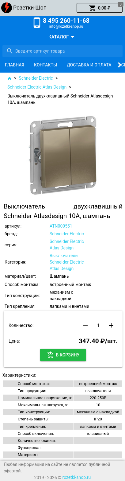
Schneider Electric (36, 78)
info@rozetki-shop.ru (66, 26)
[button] (100, 8)
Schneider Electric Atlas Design (36, 87)
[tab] (14, 65)
